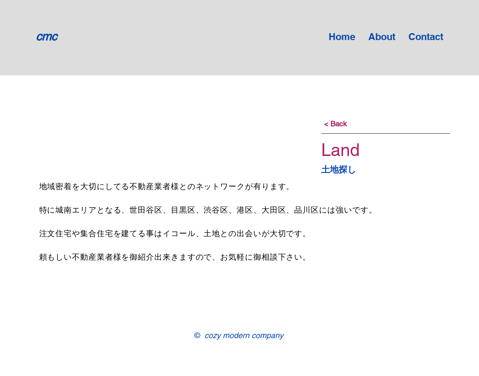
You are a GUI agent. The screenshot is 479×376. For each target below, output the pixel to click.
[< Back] (336, 124)
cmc (46, 36)
